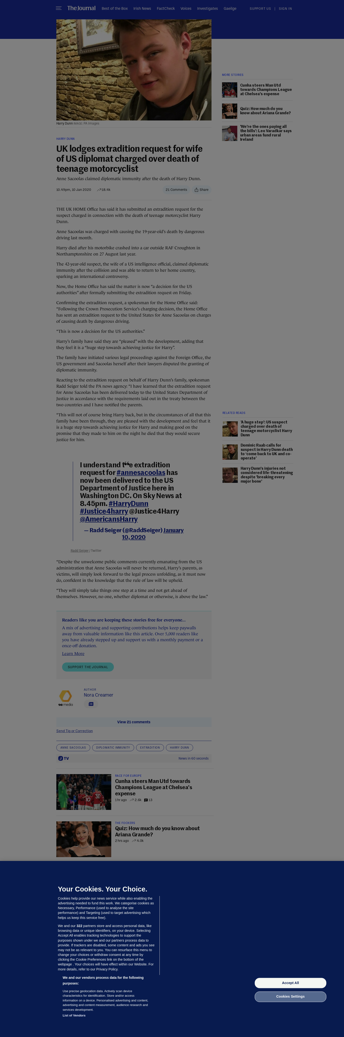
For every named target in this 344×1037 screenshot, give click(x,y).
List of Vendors (74, 1015)
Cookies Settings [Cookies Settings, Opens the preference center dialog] (290, 997)
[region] (172, 949)
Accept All (290, 983)
